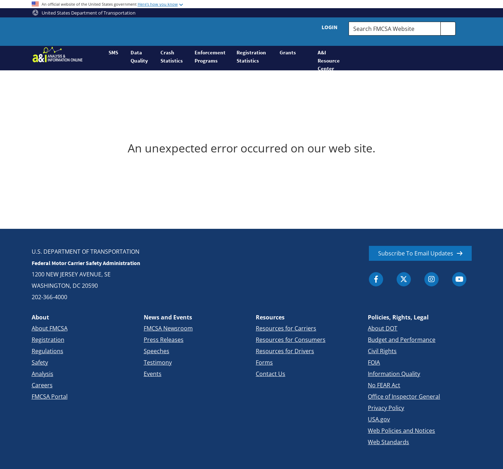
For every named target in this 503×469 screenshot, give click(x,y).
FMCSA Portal (50, 396)
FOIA (374, 362)
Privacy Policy (386, 408)
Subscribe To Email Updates (415, 253)
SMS (113, 52)
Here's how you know (158, 4)
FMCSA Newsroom (168, 328)
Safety (40, 362)
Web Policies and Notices (401, 431)
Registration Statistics (251, 56)
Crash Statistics (171, 56)
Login (330, 27)
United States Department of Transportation (84, 13)
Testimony (158, 362)
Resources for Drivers (285, 351)
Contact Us (270, 374)
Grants (288, 52)
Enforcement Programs (210, 56)
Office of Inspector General (404, 396)
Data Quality (139, 56)
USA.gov (379, 419)
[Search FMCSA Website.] (394, 29)
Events (153, 374)
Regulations (47, 351)
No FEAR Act (384, 385)
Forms (264, 362)
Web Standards (388, 442)
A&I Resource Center (329, 59)
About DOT (382, 328)
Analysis (42, 374)
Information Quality (394, 374)
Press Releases (164, 340)
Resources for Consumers (290, 340)
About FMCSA (50, 328)
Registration (48, 340)
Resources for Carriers (286, 328)
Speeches (156, 351)
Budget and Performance (401, 340)
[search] (448, 29)
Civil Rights (382, 351)
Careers (42, 385)
